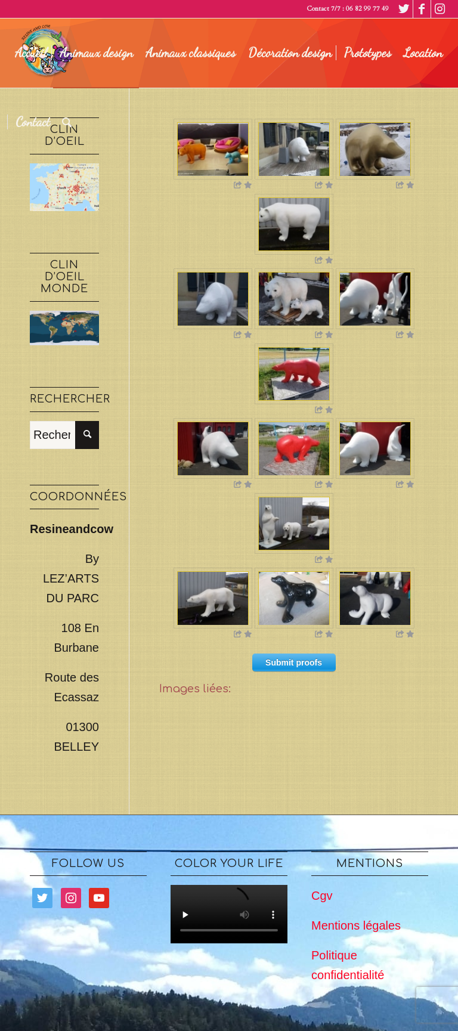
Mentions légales (356, 925)
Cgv (322, 895)
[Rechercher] (67, 122)
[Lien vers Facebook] (422, 9)
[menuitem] (31, 53)
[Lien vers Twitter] (404, 9)
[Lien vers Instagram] (440, 9)
